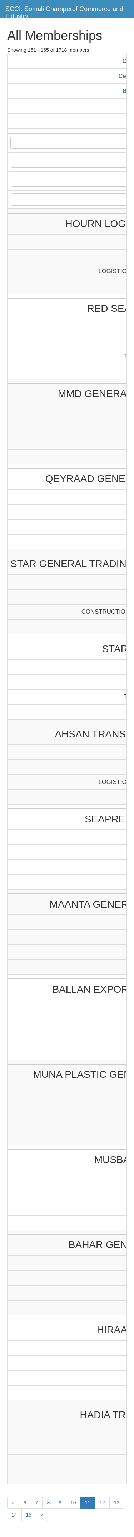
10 (73, 1503)
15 (29, 1515)
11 (88, 1503)
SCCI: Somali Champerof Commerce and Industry (64, 11)
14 (14, 1515)
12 (102, 1503)
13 (117, 1503)
